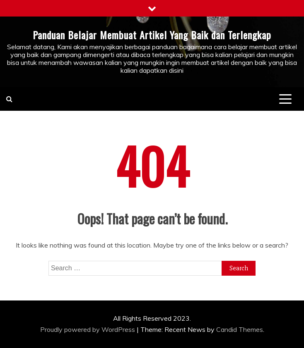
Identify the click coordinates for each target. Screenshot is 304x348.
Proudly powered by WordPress (88, 329)
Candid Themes (239, 329)
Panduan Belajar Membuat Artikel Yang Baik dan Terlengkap (152, 34)
